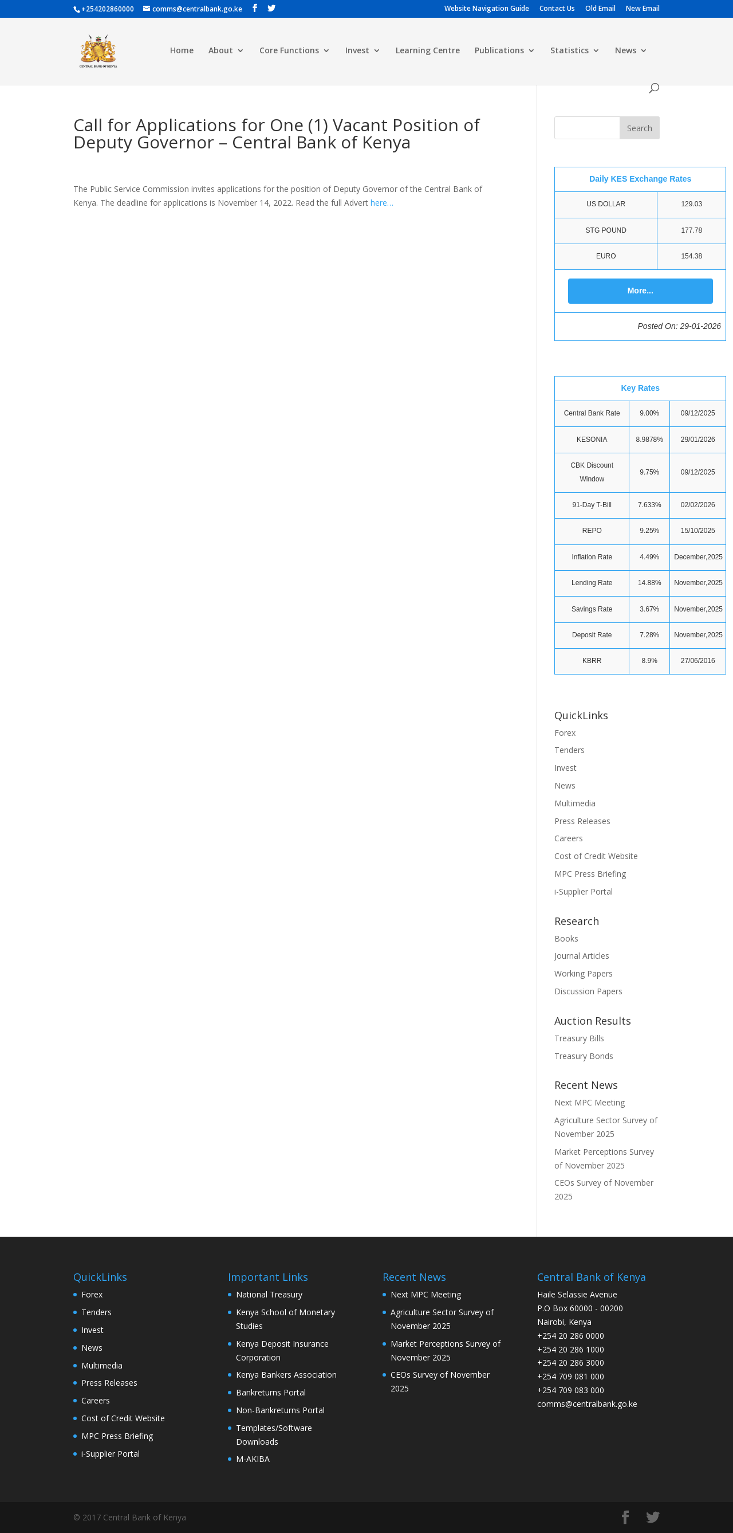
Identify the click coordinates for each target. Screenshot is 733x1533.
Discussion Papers (588, 991)
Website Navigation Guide (486, 9)
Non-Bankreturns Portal (280, 1410)
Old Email (600, 9)
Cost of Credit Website (596, 855)
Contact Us (557, 9)
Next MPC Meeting (589, 1102)
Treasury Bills (579, 1038)
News (625, 51)
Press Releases (582, 820)
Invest (357, 51)
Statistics (569, 51)
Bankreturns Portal (271, 1392)
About (220, 51)
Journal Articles (581, 955)
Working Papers (583, 973)
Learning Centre (428, 51)
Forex (565, 732)
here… (382, 202)
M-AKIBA (253, 1458)
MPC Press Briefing (590, 873)
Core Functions (289, 51)
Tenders (569, 749)
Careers (568, 838)
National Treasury (269, 1294)
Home (182, 51)
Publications (499, 51)
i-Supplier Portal (583, 891)
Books (566, 938)
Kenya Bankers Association (286, 1374)
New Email (643, 9)
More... (640, 290)
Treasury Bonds (583, 1055)
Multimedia (575, 803)
